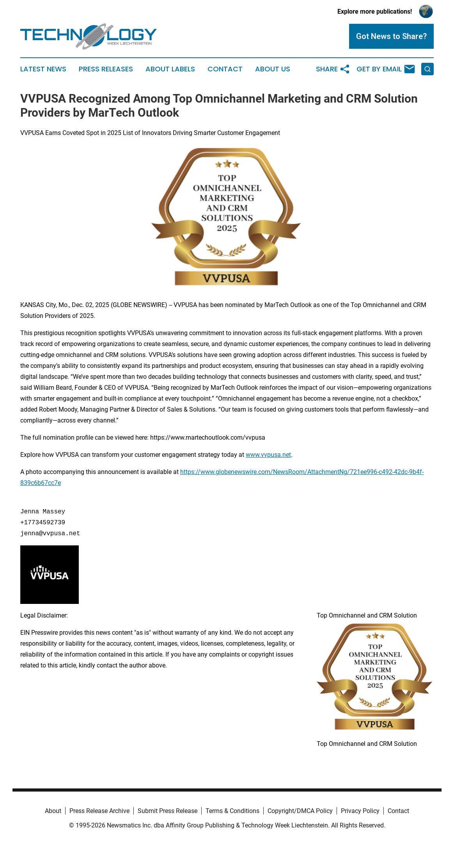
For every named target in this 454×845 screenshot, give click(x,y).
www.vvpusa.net (268, 454)
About (53, 811)
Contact (225, 69)
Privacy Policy (360, 811)
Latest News (43, 69)
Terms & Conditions (232, 811)
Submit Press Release (167, 811)
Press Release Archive (99, 811)
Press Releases (106, 69)
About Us (272, 69)
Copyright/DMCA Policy (300, 811)
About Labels (170, 69)
